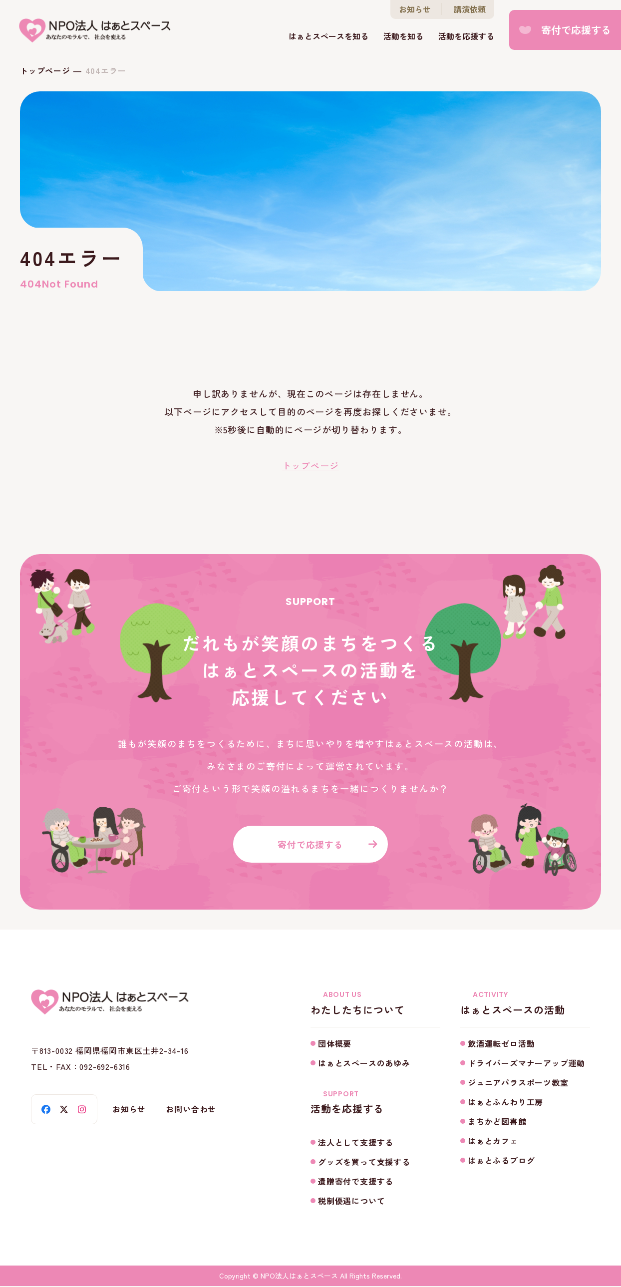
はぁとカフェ (493, 1141)
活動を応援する (466, 36)
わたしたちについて (375, 1003)
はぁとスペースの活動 (525, 1003)
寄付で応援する (576, 29)
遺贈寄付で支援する (355, 1182)
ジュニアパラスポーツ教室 (518, 1083)
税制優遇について (351, 1202)
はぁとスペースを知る (328, 36)
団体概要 (334, 1044)
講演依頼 (470, 9)
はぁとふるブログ (501, 1161)
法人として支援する (355, 1143)
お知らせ (415, 9)
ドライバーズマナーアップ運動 (526, 1063)
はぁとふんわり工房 (505, 1102)
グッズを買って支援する (364, 1163)
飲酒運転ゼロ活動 (501, 1044)
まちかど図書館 (497, 1122)
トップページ (45, 70)
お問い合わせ (191, 1110)
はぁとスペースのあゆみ (364, 1063)
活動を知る (403, 36)
